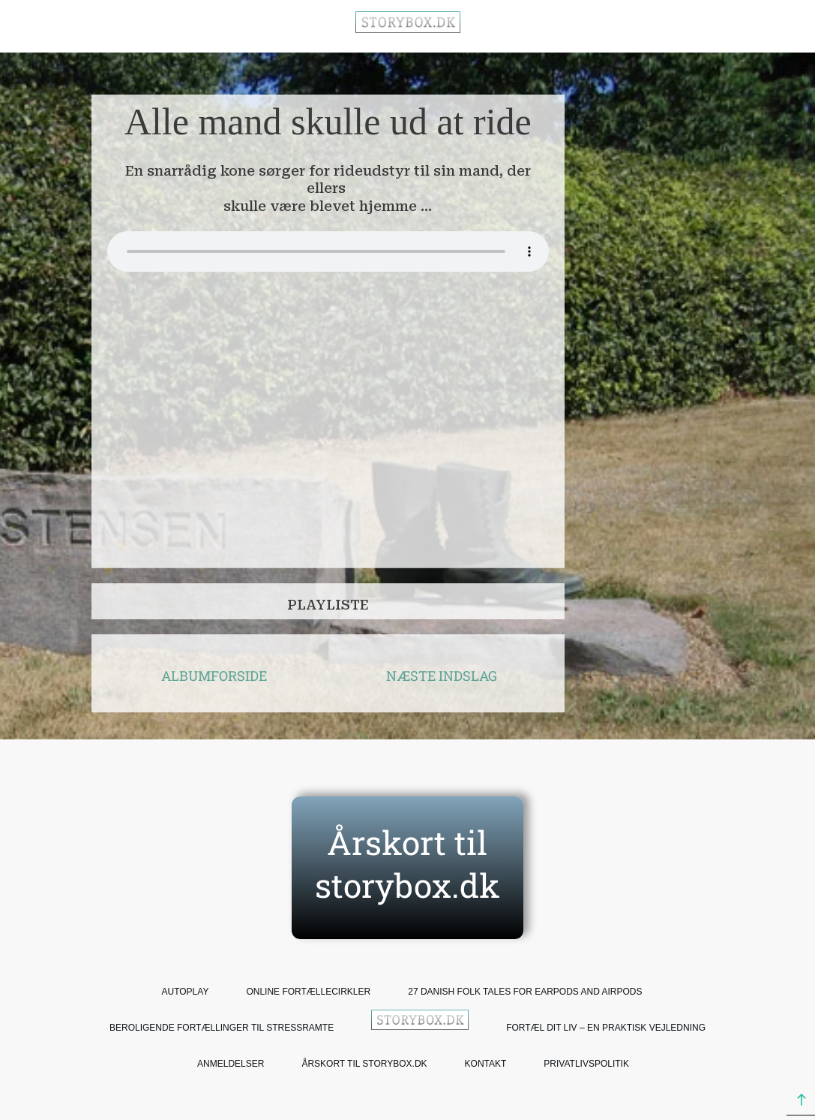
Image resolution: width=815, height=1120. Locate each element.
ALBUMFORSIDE (214, 676)
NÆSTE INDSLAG (441, 676)
